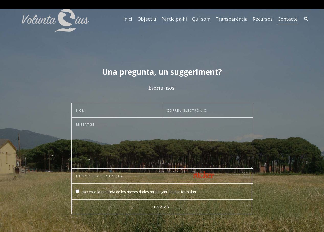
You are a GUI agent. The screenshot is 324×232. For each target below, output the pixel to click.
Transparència (232, 19)
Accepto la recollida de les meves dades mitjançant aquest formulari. (140, 191)
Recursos (263, 19)
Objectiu (146, 19)
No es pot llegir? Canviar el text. (238, 175)
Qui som (201, 19)
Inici (127, 19)
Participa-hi (174, 19)
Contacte (288, 19)
